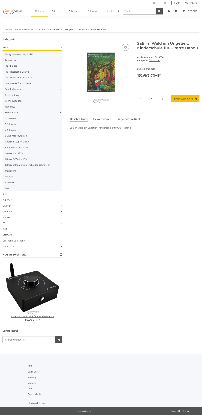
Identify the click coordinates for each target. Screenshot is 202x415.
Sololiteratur (11, 112)
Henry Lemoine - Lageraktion (20, 54)
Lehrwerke (10, 60)
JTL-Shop (185, 411)
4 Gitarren (10, 129)
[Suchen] (139, 11)
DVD (5, 228)
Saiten (6, 194)
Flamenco (10, 106)
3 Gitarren (10, 124)
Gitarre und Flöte (14, 153)
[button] (168, 11)
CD (4, 223)
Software (7, 234)
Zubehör (7, 199)
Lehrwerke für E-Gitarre (18, 83)
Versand (32, 382)
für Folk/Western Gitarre (19, 77)
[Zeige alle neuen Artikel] (61, 254)
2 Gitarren (10, 118)
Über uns (33, 371)
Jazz (7, 188)
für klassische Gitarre (17, 71)
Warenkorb (191, 2)
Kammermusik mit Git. (17, 147)
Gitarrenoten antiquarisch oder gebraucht (27, 164)
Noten (6, 47)
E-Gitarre (10, 182)
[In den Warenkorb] (72, 39)
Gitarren (7, 205)
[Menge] (151, 98)
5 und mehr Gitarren (16, 135)
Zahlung (32, 377)
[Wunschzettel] (176, 11)
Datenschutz (34, 394)
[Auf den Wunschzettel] (125, 47)
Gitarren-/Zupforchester (17, 141)
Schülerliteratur (13, 89)
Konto (177, 2)
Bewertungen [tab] (102, 119)
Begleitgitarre (12, 95)
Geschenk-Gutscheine (14, 240)
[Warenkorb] (189, 11)
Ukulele (9, 176)
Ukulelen (7, 211)
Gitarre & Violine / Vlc (16, 159)
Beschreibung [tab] (79, 119)
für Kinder (154, 60)
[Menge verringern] (140, 98)
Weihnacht (8, 246)
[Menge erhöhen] (162, 98)
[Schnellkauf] (29, 339)
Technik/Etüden (13, 100)
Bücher (6, 217)
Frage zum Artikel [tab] (128, 119)
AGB (30, 388)
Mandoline (10, 170)
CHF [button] (154, 2)
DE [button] (164, 2)
